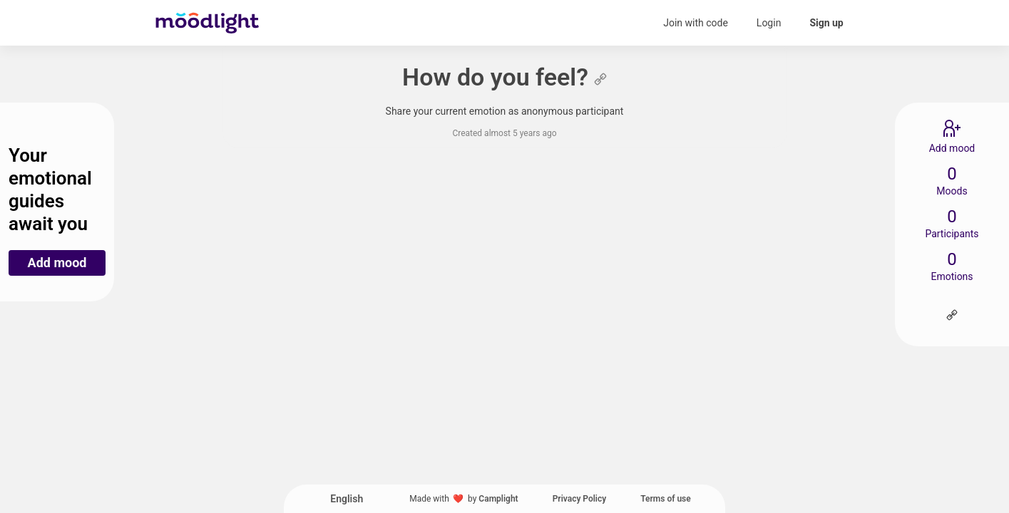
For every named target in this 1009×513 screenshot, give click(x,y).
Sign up (826, 22)
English (346, 498)
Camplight (498, 499)
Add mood (57, 262)
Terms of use (665, 499)
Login (769, 22)
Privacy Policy (580, 499)
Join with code (695, 22)
